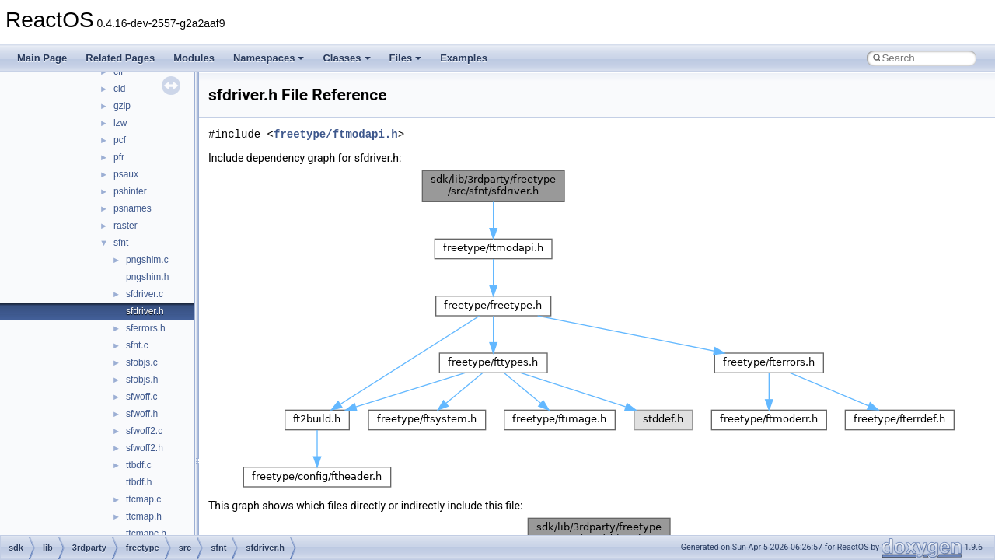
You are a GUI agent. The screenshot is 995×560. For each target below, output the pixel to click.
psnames (132, 208)
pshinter (130, 191)
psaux (125, 174)
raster (125, 225)
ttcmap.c (143, 499)
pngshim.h (147, 276)
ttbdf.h (139, 482)
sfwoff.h (142, 413)
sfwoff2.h (144, 448)
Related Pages (120, 58)
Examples (463, 58)
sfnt (120, 242)
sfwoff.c (141, 396)
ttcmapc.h (146, 533)
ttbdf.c (139, 465)
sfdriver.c (144, 294)
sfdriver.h (145, 311)
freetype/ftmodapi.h (336, 134)
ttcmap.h (144, 516)
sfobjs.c (142, 362)
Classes (346, 58)
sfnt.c (137, 345)
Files (405, 58)
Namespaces (269, 58)
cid (119, 88)
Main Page (42, 58)
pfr (118, 157)
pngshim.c (147, 259)
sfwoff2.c (144, 430)
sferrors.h (146, 328)
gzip (122, 105)
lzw (120, 122)
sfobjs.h (142, 379)
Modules (194, 58)
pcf (119, 140)
